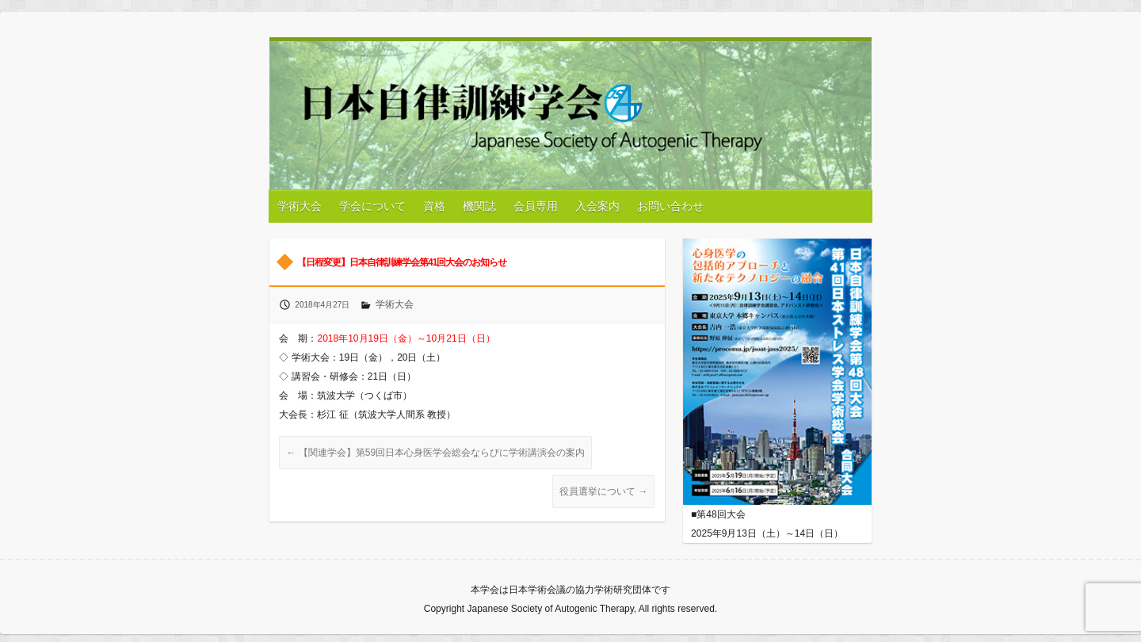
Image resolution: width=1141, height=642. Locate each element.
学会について (372, 206)
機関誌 (479, 206)
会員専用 (535, 206)
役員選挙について (603, 491)
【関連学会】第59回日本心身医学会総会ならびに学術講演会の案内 (435, 452)
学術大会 (299, 206)
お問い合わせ (670, 206)
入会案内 (597, 206)
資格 (434, 206)
